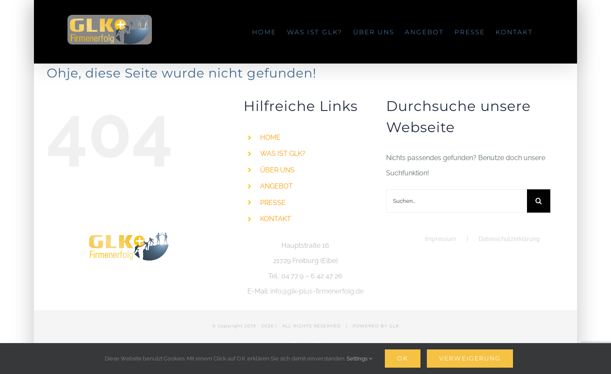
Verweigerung (470, 358)
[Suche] (538, 201)
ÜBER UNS (277, 170)
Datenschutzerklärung (509, 238)
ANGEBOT (276, 186)
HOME (270, 137)
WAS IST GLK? (283, 154)
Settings (359, 358)
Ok (402, 358)
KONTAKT (275, 219)
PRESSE (273, 203)
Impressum (440, 238)
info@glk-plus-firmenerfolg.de (317, 291)
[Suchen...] (456, 201)
